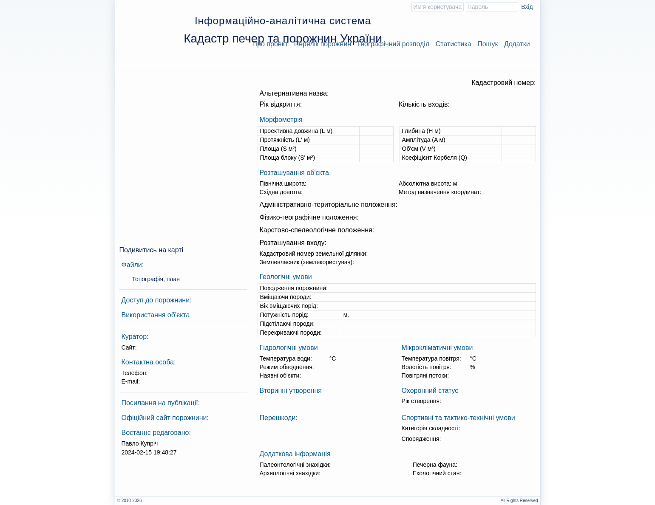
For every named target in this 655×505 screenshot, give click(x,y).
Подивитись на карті (151, 250)
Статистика (453, 44)
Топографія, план (156, 279)
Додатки (517, 44)
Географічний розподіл (393, 44)
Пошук (487, 44)
